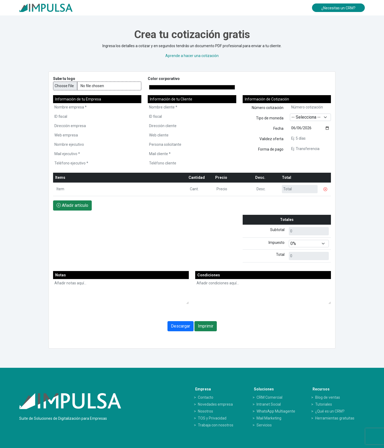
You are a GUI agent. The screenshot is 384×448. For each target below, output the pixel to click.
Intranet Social (269, 404)
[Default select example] (309, 243)
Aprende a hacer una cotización (192, 56)
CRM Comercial (269, 397)
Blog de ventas (327, 397)
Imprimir (205, 326)
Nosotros (205, 411)
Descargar (180, 326)
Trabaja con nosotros (215, 425)
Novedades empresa (215, 404)
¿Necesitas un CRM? (338, 8)
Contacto (205, 397)
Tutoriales (323, 404)
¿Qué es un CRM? (330, 411)
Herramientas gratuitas (334, 418)
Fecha (278, 128)
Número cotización (267, 108)
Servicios (264, 425)
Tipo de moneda (269, 118)
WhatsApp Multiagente (276, 411)
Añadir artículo (72, 205)
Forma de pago (270, 149)
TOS (201, 418)
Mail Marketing (269, 418)
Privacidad (217, 418)
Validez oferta (271, 139)
